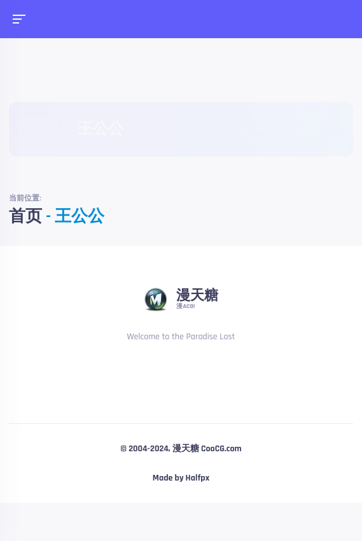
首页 (25, 216)
